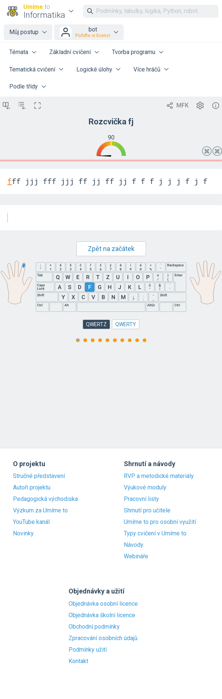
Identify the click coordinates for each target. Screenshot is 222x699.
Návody (133, 545)
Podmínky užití (88, 649)
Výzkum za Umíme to (40, 510)
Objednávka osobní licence (103, 604)
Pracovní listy (141, 499)
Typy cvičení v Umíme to (155, 533)
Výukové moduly (145, 487)
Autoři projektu (31, 487)
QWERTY (125, 324)
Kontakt (78, 661)
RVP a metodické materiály (159, 476)
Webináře (136, 556)
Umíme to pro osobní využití (160, 522)
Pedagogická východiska (45, 499)
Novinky (23, 533)
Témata (18, 52)
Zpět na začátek (111, 248)
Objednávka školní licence (102, 615)
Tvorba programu (133, 52)
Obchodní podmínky (94, 626)
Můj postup (24, 32)
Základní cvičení (70, 52)
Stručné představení (39, 476)
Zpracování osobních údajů (103, 638)
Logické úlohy (94, 69)
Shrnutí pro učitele (147, 510)
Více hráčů (146, 69)
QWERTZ (96, 324)
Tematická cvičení (32, 69)
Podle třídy (23, 86)
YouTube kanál (31, 522)
